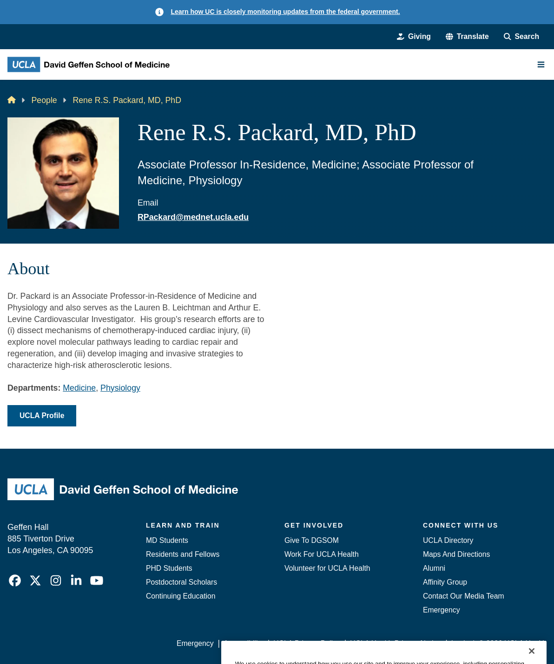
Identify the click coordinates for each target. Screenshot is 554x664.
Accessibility (244, 643)
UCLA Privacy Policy (306, 643)
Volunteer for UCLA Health (327, 568)
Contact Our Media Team (463, 596)
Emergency (441, 610)
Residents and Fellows (182, 554)
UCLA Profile (42, 415)
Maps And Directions (456, 554)
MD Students (167, 540)
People (44, 100)
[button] (467, 36)
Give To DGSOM (311, 540)
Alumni (434, 568)
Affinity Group (445, 582)
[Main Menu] (541, 64)
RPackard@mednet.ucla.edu (193, 217)
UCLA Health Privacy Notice (395, 643)
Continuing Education (181, 596)
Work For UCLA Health (321, 554)
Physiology (120, 388)
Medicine (79, 388)
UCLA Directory (448, 540)
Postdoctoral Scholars (181, 582)
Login (460, 643)
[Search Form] (521, 36)
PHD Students (169, 568)
